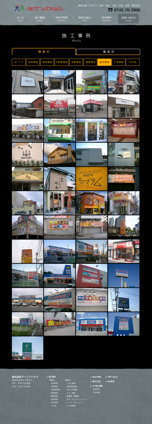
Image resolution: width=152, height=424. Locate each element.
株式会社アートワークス (25, 377)
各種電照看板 (72, 386)
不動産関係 (55, 390)
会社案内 (110, 381)
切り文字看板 (72, 390)
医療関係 (54, 393)
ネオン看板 (71, 393)
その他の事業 (97, 386)
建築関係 (54, 396)
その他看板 (71, 406)
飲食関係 (54, 383)
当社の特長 (96, 377)
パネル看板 (71, 383)
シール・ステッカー (74, 403)
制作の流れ (96, 381)
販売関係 (54, 399)
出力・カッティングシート (77, 399)
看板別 (67, 380)
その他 (53, 406)
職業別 (51, 380)
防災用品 (96, 389)
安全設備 (96, 392)
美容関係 (54, 386)
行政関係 (54, 403)
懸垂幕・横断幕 (73, 396)
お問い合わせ (112, 377)
